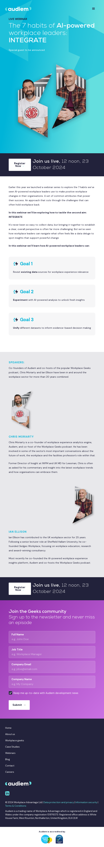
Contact (9, 765)
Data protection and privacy (58, 802)
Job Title (17, 649)
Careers (9, 771)
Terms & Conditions (15, 805)
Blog (7, 759)
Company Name (21, 679)
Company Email (21, 664)
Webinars (10, 753)
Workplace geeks (14, 740)
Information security (86, 802)
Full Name (17, 634)
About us (10, 734)
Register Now (19, 165)
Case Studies (12, 746)
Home (8, 727)
